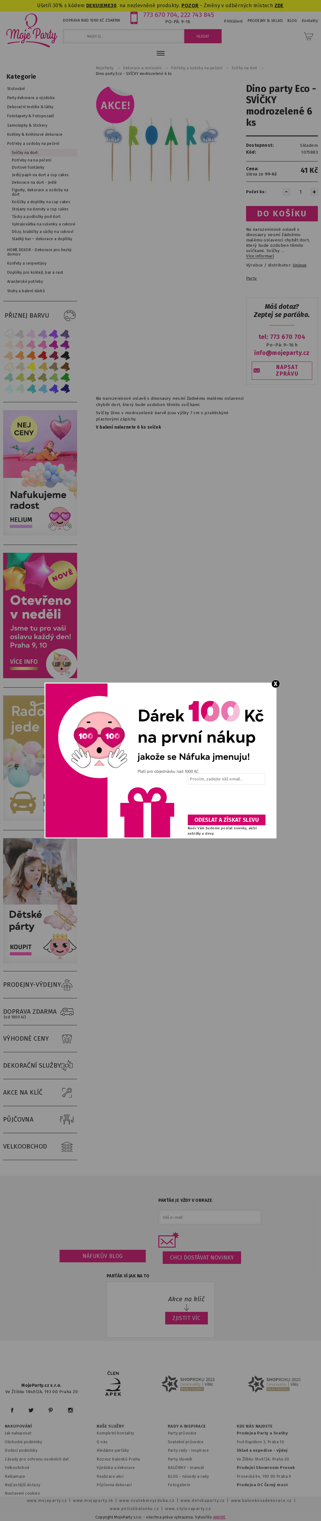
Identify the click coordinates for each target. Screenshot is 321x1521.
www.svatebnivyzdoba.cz (147, 1500)
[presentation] (226, 802)
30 (114, 5)
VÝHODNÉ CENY (40, 1038)
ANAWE (219, 1517)
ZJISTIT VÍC (186, 1318)
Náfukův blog (102, 1256)
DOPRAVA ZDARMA (40, 1011)
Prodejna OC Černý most (262, 1484)
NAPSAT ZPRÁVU (287, 370)
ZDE (279, 5)
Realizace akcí (110, 1476)
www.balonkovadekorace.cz (261, 1500)
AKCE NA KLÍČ (40, 1092)
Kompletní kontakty (115, 1433)
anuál (199, 1467)
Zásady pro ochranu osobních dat (37, 1459)
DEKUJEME (98, 5)
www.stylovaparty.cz (188, 1508)
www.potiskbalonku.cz (134, 1508)
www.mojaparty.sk (93, 1500)
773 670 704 (160, 14)
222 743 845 (197, 14)
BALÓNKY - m (181, 1467)
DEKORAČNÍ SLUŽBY (40, 1065)
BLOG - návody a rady (188, 1476)
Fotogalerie (179, 1484)
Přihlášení (233, 21)
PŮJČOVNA (40, 1119)
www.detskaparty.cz (203, 1500)
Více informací (260, 256)
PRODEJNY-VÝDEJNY (40, 984)
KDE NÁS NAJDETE (255, 1426)
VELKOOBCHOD (40, 1146)
